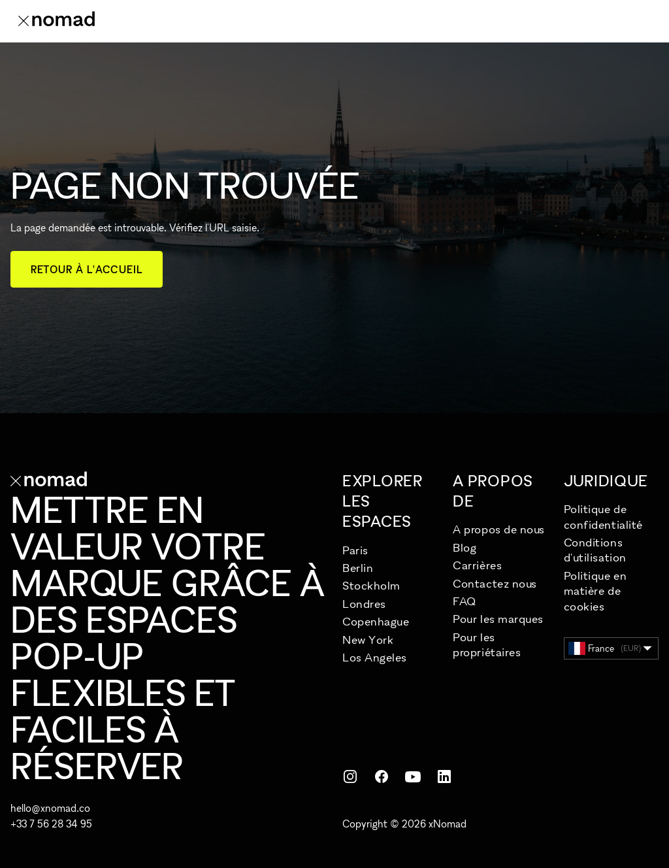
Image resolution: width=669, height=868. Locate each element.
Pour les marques (498, 619)
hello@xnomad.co (50, 807)
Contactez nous (495, 583)
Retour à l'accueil (86, 269)
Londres (364, 603)
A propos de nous (499, 529)
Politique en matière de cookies (595, 591)
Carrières (477, 565)
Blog (464, 547)
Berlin (357, 568)
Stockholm (371, 585)
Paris (355, 550)
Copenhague (375, 621)
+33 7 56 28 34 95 (51, 823)
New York (367, 639)
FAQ (464, 601)
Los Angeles (374, 657)
